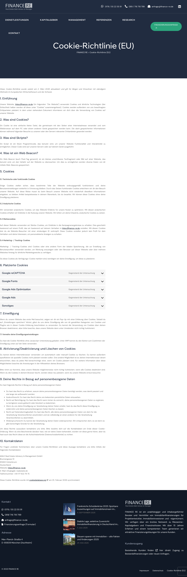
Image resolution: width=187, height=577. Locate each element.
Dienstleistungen (17, 20)
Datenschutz (158, 570)
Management (77, 20)
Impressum (144, 570)
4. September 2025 (86, 513)
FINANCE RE (14, 569)
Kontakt (14, 33)
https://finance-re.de (24, 104)
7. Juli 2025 (82, 528)
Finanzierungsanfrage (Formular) (19, 524)
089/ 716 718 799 (11, 514)
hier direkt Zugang (168, 550)
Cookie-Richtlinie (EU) (176, 570)
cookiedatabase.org (37, 480)
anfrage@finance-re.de (14, 520)
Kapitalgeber (49, 20)
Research (128, 20)
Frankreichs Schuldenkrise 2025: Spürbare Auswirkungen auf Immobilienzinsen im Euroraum (97, 508)
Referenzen (104, 20)
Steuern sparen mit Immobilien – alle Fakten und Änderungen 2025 (98, 538)
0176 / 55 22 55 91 (12, 509)
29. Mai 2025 (83, 543)
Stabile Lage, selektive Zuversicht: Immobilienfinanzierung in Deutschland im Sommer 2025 (97, 523)
